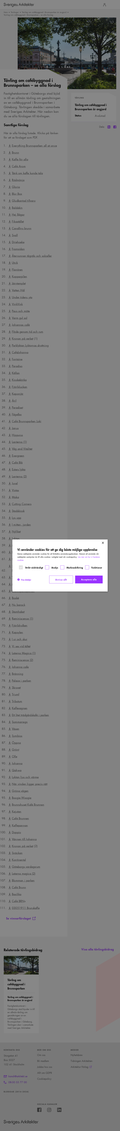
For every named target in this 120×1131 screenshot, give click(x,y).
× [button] (103, 543)
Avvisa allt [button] (61, 579)
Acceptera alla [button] (89, 579)
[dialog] (60, 566)
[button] (24, 579)
